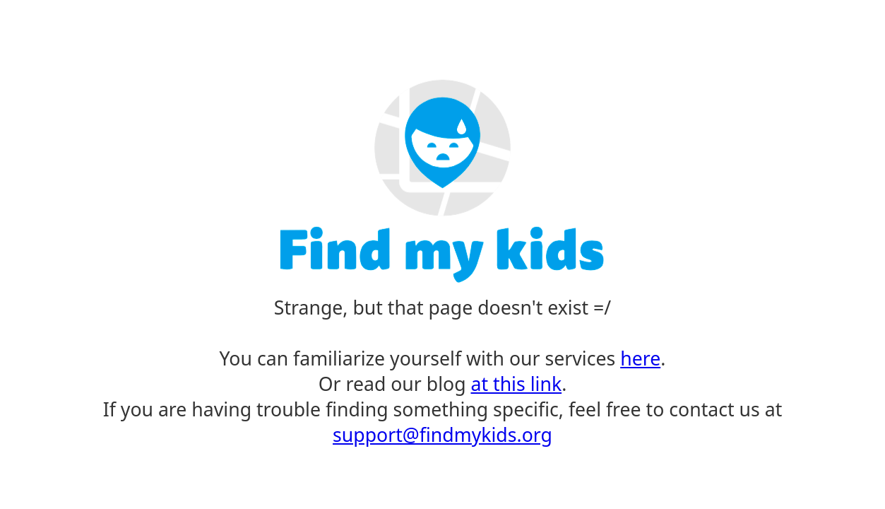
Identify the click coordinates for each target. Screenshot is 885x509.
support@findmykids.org (442, 434)
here (640, 358)
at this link (516, 384)
